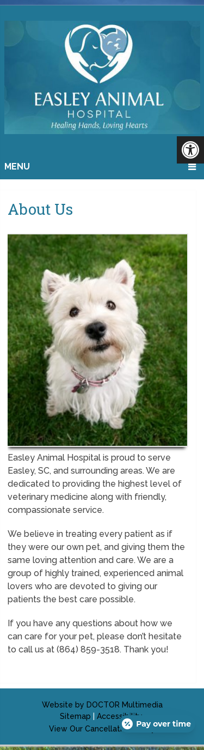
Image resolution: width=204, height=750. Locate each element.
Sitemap (75, 716)
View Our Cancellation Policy (102, 728)
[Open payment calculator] (157, 724)
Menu (17, 166)
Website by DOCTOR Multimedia (102, 704)
